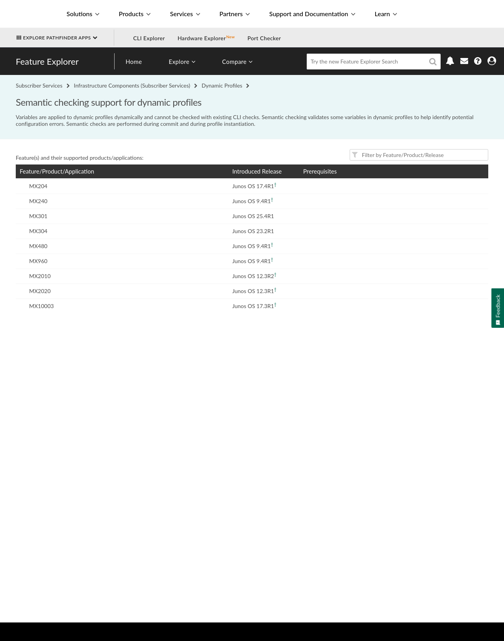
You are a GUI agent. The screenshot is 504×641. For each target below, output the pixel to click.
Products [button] (134, 13)
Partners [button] (234, 13)
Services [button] (185, 13)
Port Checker (264, 38)
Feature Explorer (47, 61)
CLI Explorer (149, 38)
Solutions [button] (83, 13)
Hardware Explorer (202, 38)
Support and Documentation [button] (312, 13)
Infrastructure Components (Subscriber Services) (132, 85)
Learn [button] (385, 13)
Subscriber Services (39, 85)
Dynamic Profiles (222, 85)
